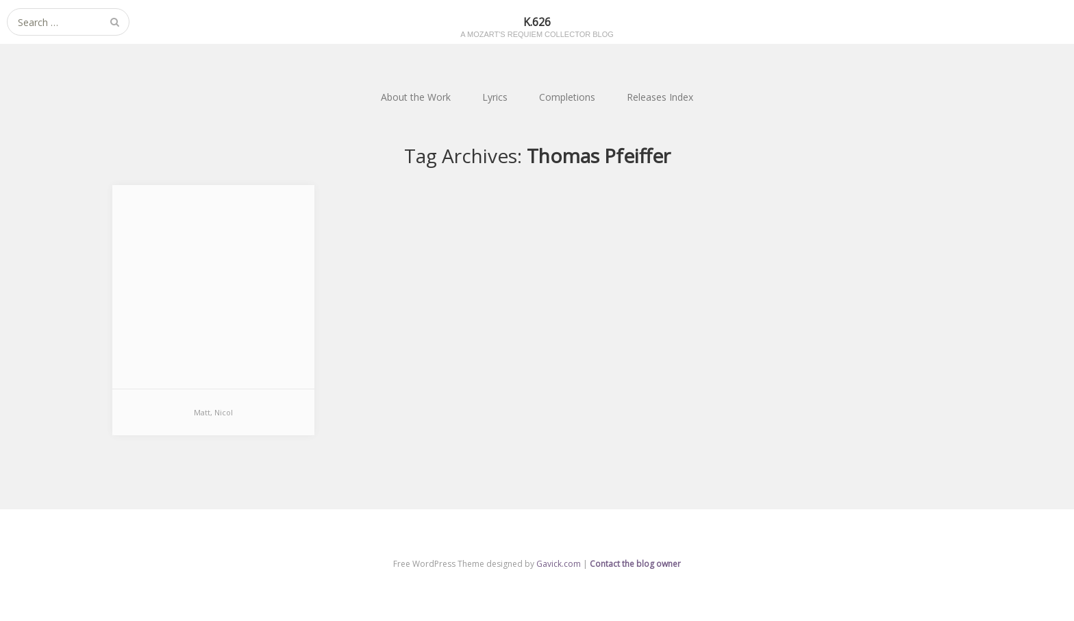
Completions (567, 96)
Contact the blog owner (635, 564)
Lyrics (495, 96)
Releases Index (660, 96)
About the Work (416, 96)
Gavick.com (558, 564)
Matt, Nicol (213, 412)
